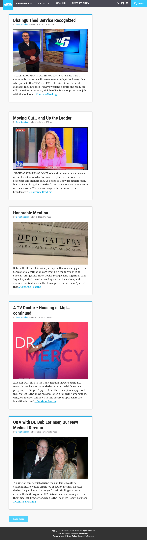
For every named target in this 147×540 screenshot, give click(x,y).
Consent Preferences (86, 536)
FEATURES (22, 3)
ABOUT (42, 3)
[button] (139, 3)
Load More (18, 519)
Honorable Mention (30, 213)
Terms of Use (58, 536)
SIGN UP (60, 3)
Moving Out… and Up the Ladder (42, 118)
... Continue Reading (45, 94)
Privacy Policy (71, 536)
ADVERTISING (80, 3)
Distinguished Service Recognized (44, 20)
